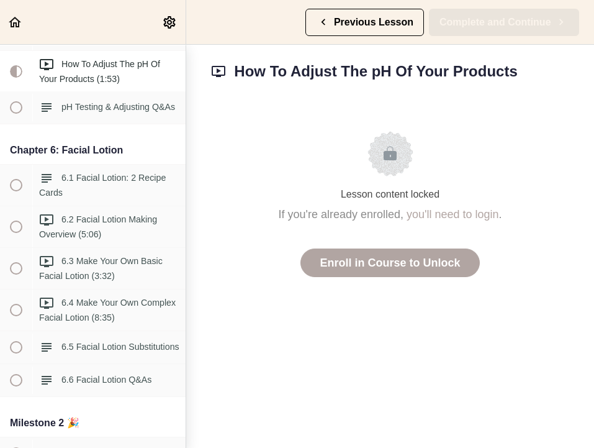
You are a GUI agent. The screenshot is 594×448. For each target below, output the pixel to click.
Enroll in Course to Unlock (390, 263)
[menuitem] (170, 22)
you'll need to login (453, 214)
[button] (15, 22)
